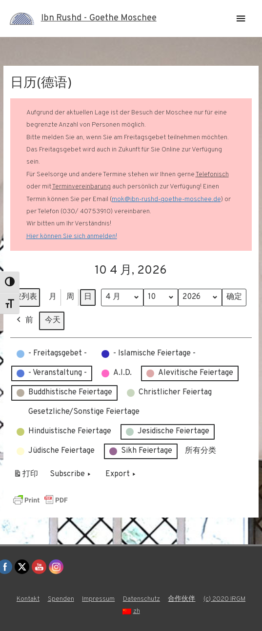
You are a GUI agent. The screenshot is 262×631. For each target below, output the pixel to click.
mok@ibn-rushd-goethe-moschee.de (166, 199)
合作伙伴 (181, 599)
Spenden (61, 599)
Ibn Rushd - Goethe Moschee (99, 18)
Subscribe (71, 474)
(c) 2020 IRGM (224, 599)
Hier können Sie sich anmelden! (71, 236)
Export (121, 474)
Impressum (98, 599)
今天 (52, 320)
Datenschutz (141, 599)
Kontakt (28, 599)
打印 (25, 476)
